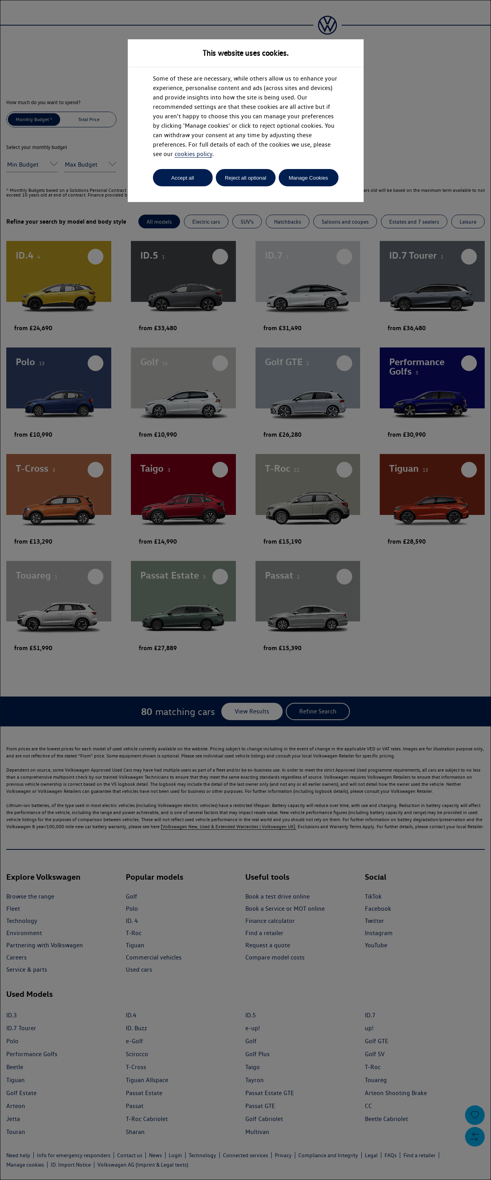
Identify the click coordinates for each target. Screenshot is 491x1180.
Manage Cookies (308, 178)
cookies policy (193, 154)
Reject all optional (245, 178)
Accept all (182, 178)
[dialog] (245, 590)
